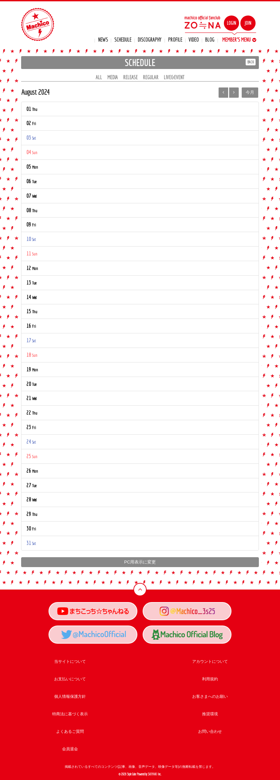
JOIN (247, 23)
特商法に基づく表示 (70, 714)
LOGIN (231, 23)
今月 (250, 92)
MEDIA (112, 77)
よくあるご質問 (70, 731)
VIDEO (194, 40)
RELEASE (130, 77)
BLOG (209, 40)
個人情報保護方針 (70, 696)
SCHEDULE (122, 40)
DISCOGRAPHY (149, 40)
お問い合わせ (210, 731)
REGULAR (150, 77)
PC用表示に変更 (140, 562)
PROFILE (175, 40)
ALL (99, 77)
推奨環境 (210, 714)
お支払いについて (70, 679)
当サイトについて (70, 661)
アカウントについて (210, 661)
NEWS (103, 40)
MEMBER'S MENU (239, 40)
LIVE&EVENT (174, 77)
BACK (250, 62)
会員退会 (70, 749)
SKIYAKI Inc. (154, 774)
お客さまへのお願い (210, 696)
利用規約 (210, 679)
